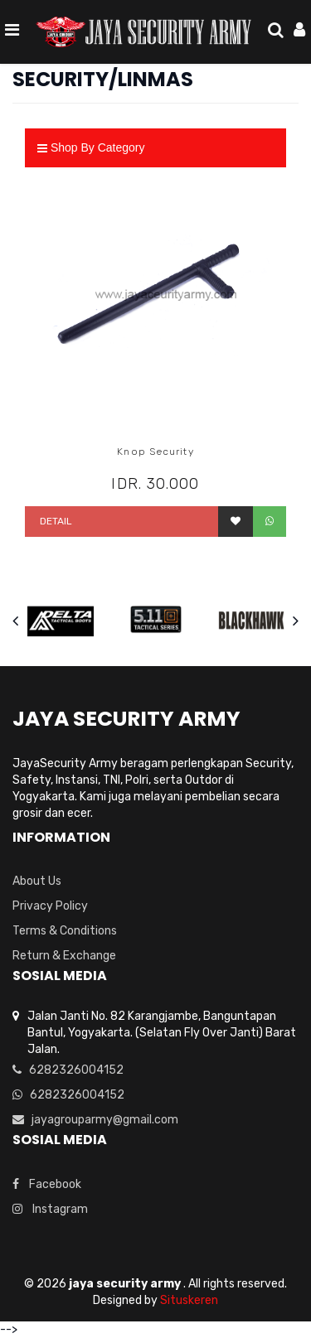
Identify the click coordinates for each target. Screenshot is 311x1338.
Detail (54, 521)
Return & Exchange (64, 956)
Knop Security (155, 451)
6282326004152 (68, 1070)
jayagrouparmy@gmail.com (95, 1120)
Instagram (50, 1209)
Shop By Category (91, 147)
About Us (36, 881)
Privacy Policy (50, 906)
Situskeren (189, 1300)
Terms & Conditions (64, 931)
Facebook (46, 1184)
